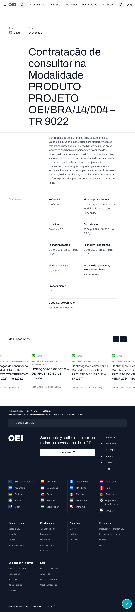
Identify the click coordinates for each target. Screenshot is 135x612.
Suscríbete (67, 452)
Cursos (102, 540)
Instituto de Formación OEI (111, 529)
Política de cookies (49, 579)
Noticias (74, 534)
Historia (12, 534)
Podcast (74, 540)
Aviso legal (45, 574)
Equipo (11, 540)
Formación (72, 4)
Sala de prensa (15, 585)
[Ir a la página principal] (12, 4)
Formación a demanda (109, 534)
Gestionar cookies (48, 585)
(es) (129, 4)
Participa (12, 579)
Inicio (27, 411)
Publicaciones (89, 4)
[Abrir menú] (4, 4)
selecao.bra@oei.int (61, 307)
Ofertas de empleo (17, 568)
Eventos (74, 529)
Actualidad (107, 4)
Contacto (12, 590)
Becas (102, 545)
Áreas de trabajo (37, 4)
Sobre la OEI (14, 529)
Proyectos (45, 540)
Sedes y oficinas (16, 545)
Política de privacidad (50, 568)
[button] (116, 339)
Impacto (44, 551)
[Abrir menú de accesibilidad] (127, 604)
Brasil (36, 411)
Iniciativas (56, 4)
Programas (45, 534)
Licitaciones (47, 411)
